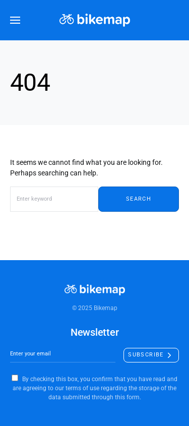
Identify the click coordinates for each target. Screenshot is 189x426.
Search (138, 199)
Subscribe (145, 354)
